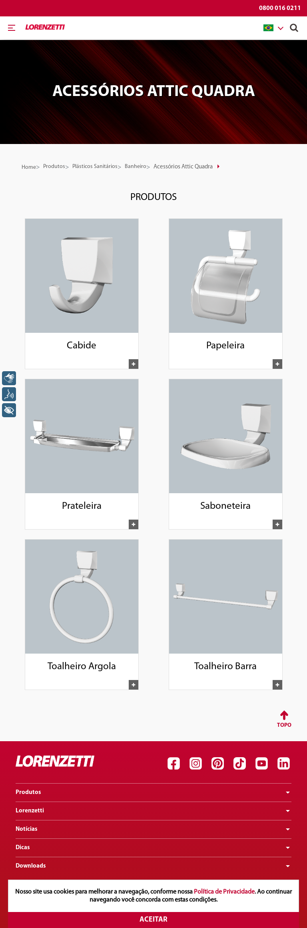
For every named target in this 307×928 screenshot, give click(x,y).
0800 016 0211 (280, 8)
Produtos (54, 167)
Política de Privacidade (224, 892)
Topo (284, 725)
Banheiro (135, 167)
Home (29, 167)
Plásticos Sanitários (95, 167)
